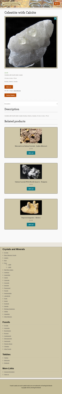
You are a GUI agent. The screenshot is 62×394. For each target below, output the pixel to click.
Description (7, 104)
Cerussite (6, 283)
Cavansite (6, 280)
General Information (9, 372)
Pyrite (5, 298)
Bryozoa (6, 333)
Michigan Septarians (9, 309)
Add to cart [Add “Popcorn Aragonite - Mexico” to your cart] (31, 224)
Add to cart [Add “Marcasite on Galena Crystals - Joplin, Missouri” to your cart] (31, 153)
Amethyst (6, 272)
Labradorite (7, 296)
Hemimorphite (8, 293)
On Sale (6, 252)
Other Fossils (7, 349)
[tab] (31, 104)
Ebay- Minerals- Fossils (10, 255)
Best (5, 260)
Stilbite (6, 311)
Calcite (6, 277)
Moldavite (6, 363)
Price (5, 263)
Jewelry (6, 258)
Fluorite (6, 290)
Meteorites (7, 360)
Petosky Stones (8, 344)
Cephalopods (7, 336)
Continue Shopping (10, 95)
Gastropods (7, 341)
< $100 (9, 264)
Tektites (6, 358)
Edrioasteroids (8, 338)
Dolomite (6, 285)
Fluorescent (7, 288)
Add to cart (8, 87)
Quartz (6, 301)
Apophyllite (7, 275)
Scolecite (6, 303)
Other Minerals (17, 90)
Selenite (6, 306)
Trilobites (6, 346)
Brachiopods (7, 331)
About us (6, 374)
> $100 (9, 267)
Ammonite (7, 328)
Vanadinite (7, 314)
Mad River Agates (8, 270)
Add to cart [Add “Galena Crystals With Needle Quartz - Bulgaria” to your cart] (31, 189)
